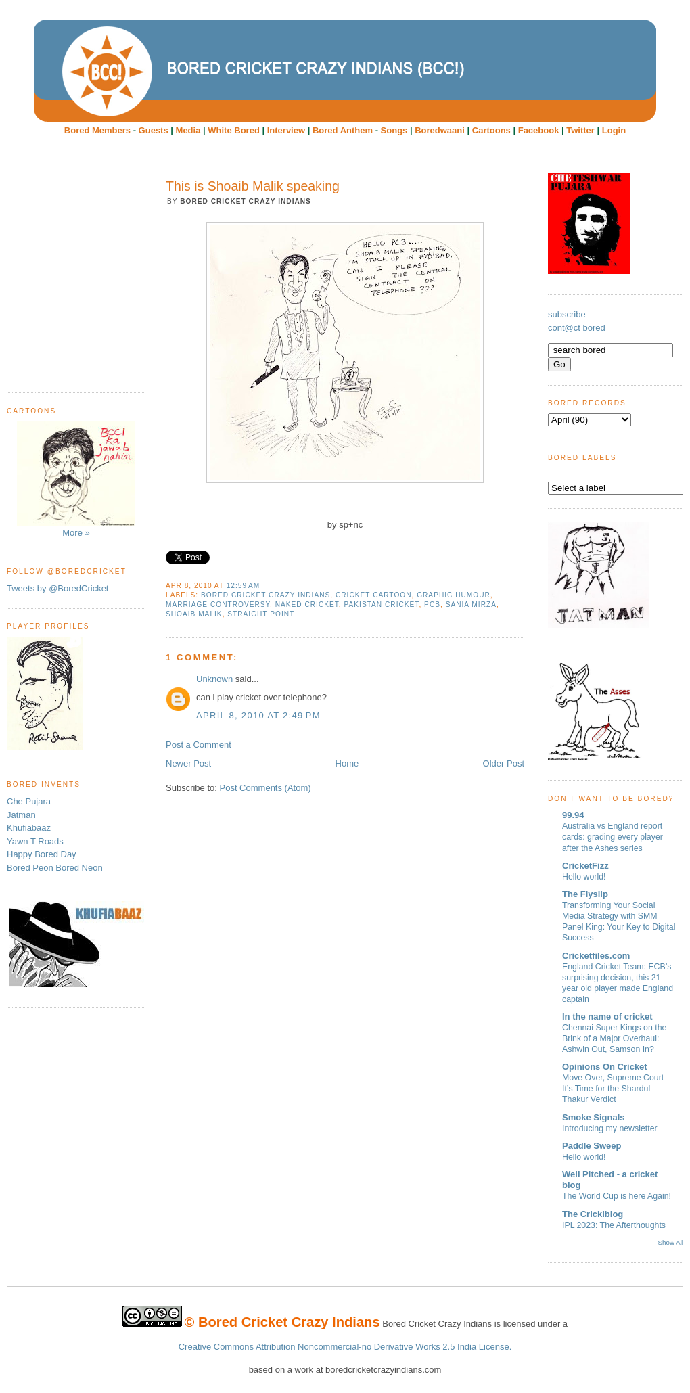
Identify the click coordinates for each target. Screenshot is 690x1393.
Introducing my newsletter (610, 1128)
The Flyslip (585, 894)
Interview (286, 130)
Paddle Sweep (591, 1146)
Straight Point (260, 614)
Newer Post (188, 763)
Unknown (214, 679)
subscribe (567, 314)
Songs (394, 130)
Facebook (538, 130)
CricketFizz (585, 866)
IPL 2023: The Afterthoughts (614, 1225)
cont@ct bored (576, 328)
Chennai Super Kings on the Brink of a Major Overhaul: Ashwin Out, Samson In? (614, 1038)
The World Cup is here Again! (616, 1196)
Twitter (580, 130)
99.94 (573, 815)
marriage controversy (218, 604)
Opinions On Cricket (604, 1066)
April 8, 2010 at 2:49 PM (258, 715)
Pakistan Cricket (381, 604)
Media (188, 130)
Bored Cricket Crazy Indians (265, 595)
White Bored (234, 130)
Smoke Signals (593, 1117)
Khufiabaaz (29, 828)
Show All (670, 1242)
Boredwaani (440, 130)
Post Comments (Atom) (265, 788)
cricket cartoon (374, 595)
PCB (432, 604)
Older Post (503, 763)
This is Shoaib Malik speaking (253, 186)
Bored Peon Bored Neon (55, 868)
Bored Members (97, 130)
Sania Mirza (471, 604)
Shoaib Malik (194, 614)
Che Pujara (29, 801)
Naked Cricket (307, 604)
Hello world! (584, 877)
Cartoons (491, 130)
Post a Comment (198, 744)
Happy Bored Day (41, 854)
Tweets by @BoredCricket (57, 588)
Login (614, 130)
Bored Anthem (343, 130)
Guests (153, 130)
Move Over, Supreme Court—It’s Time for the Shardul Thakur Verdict (617, 1088)
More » (76, 479)
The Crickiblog (592, 1214)
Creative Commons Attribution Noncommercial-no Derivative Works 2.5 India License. (345, 1347)
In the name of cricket (607, 1016)
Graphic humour (453, 595)
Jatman (21, 815)
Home (347, 763)
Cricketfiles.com (596, 956)
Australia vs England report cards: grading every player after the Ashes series (612, 836)
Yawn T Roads (35, 841)
